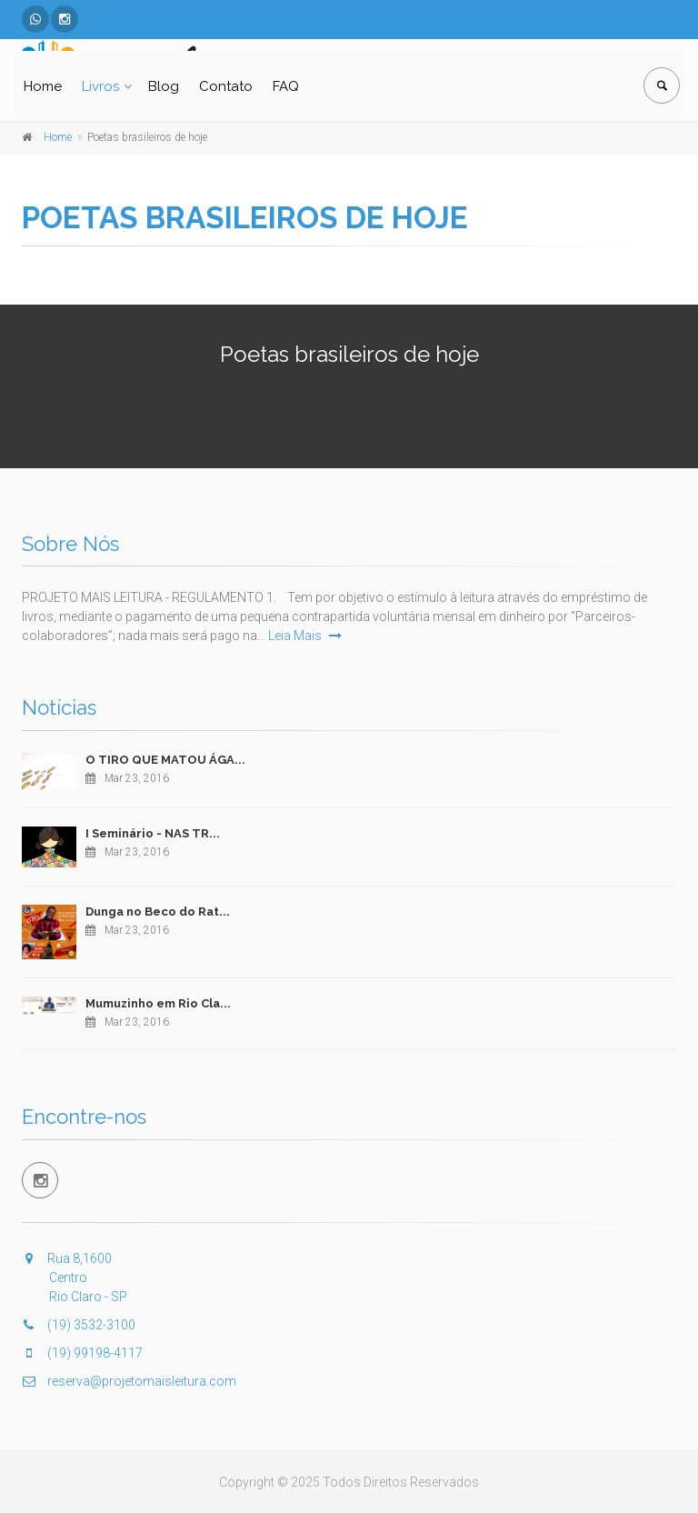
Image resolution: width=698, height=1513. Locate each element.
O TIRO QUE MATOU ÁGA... (165, 760)
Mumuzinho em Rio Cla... (158, 1003)
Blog (163, 86)
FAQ (286, 86)
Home (43, 86)
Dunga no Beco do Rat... (157, 911)
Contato (226, 86)
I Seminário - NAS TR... (152, 833)
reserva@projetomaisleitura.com (129, 1381)
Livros (100, 86)
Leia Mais (305, 635)
